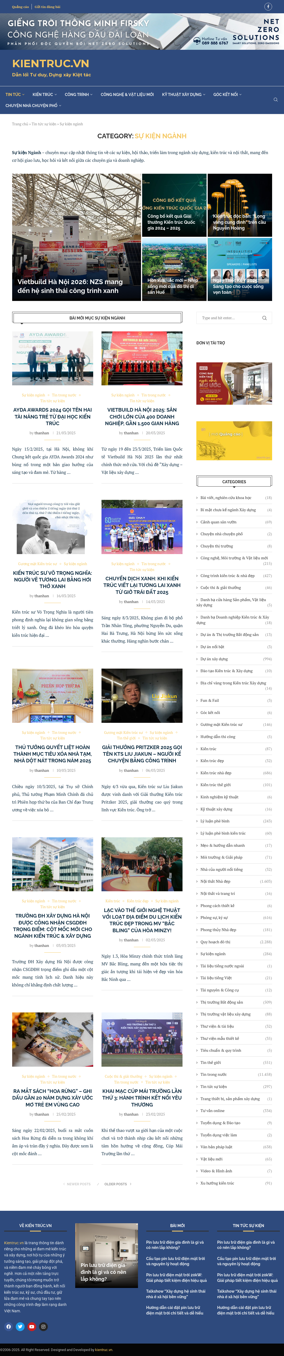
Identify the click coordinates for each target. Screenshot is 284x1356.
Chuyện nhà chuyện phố (32, 105)
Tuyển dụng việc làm (236, 1135)
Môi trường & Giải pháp (236, 857)
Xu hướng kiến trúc (236, 1183)
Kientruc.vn (14, 1243)
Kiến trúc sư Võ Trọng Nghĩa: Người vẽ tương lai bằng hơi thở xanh (52, 579)
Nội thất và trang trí (236, 893)
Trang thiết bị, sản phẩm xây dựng (236, 1099)
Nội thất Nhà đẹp (236, 881)
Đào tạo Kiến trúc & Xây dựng (236, 671)
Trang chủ (20, 123)
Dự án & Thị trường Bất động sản (236, 634)
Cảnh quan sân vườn (236, 522)
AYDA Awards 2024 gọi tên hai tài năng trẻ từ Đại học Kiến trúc (52, 417)
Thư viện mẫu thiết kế (236, 1038)
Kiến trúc (43, 94)
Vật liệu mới (236, 1159)
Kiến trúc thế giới (236, 785)
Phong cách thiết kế (236, 905)
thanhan (42, 432)
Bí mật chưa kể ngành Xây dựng (236, 510)
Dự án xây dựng (236, 659)
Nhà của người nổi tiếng (236, 869)
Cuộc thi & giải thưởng (236, 587)
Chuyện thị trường (236, 546)
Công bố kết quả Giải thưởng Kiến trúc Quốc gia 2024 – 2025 (172, 222)
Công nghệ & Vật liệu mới (127, 94)
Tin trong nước (236, 1074)
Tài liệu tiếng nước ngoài (236, 966)
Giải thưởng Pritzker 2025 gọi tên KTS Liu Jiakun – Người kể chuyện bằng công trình (142, 754)
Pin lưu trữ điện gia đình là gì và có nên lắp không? (103, 1272)
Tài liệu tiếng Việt (236, 978)
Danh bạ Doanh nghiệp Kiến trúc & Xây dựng (234, 619)
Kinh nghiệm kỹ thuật (236, 797)
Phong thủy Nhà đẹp (236, 929)
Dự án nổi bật (236, 647)
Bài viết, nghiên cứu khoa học (236, 497)
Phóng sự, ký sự (236, 917)
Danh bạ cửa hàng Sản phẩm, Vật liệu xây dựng (234, 602)
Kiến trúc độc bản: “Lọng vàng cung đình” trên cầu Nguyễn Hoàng (239, 222)
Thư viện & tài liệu (236, 1026)
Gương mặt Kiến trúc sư (236, 724)
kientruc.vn (103, 1350)
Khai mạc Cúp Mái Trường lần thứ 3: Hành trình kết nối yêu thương (142, 1098)
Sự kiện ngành (236, 954)
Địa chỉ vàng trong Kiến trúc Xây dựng (236, 683)
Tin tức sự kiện (44, 123)
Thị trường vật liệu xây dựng (236, 1014)
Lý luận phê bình (236, 821)
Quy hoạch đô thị (236, 942)
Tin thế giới (236, 1062)
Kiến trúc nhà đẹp (236, 773)
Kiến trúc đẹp (236, 760)
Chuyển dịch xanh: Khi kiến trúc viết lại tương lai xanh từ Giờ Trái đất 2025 (142, 585)
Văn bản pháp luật (236, 1147)
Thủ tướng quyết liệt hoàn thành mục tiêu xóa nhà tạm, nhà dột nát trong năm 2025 (52, 754)
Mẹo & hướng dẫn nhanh (236, 845)
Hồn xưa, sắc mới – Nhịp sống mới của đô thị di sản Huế (173, 286)
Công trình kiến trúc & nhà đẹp (236, 575)
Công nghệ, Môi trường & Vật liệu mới (236, 558)
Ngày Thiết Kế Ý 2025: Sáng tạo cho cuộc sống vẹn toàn (238, 286)
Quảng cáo (20, 7)
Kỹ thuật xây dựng (181, 94)
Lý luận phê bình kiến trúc (236, 833)
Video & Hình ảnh (236, 1171)
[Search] (275, 100)
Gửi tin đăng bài (47, 7)
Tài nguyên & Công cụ (236, 990)
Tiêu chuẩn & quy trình (236, 1050)
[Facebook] (268, 7)
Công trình (77, 94)
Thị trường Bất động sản (236, 1002)
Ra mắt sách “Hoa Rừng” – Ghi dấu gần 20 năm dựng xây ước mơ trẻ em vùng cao (52, 1098)
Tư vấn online (236, 1110)
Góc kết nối (225, 94)
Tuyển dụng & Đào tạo (236, 1123)
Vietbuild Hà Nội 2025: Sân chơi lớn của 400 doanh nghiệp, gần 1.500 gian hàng (142, 417)
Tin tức (13, 94)
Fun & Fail (236, 700)
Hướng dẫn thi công (236, 736)
